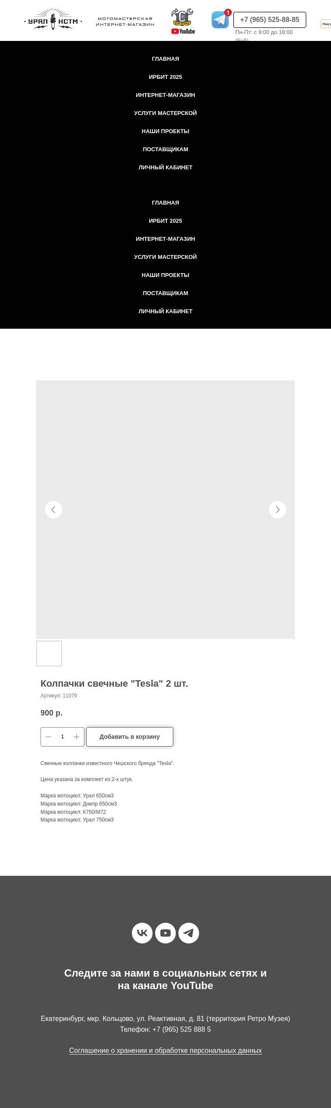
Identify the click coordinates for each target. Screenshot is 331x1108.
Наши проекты (165, 131)
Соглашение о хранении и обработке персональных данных (165, 1050)
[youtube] (165, 933)
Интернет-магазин (165, 95)
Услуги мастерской (165, 113)
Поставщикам (165, 149)
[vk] (142, 933)
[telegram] (188, 933)
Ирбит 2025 (165, 77)
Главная (165, 59)
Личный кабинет (166, 167)
